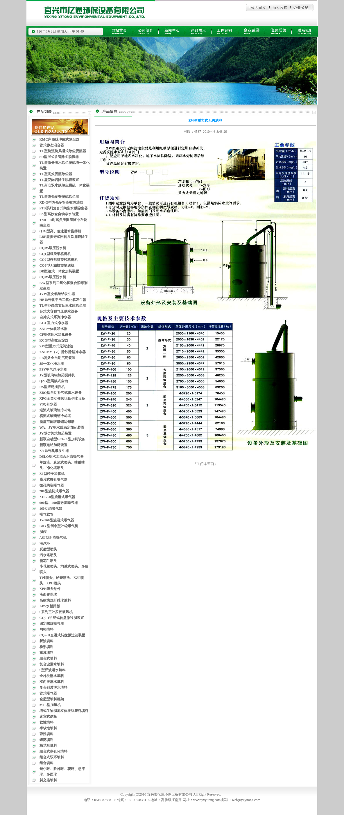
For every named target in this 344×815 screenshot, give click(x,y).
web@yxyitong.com (246, 800)
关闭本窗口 (205, 464)
